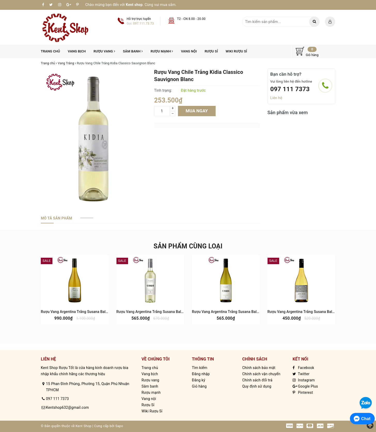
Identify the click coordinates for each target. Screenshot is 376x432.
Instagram (304, 380)
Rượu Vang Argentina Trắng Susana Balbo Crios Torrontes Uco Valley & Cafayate (182, 312)
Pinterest (303, 392)
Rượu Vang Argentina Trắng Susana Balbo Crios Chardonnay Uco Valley (250, 312)
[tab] (56, 218)
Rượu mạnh (162, 51)
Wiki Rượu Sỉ (236, 51)
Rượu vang (104, 51)
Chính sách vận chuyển (261, 374)
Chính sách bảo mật (258, 368)
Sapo (119, 426)
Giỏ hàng (199, 386)
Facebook (303, 368)
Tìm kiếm (199, 368)
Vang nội (189, 51)
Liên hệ (276, 98)
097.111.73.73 (143, 23)
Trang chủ (50, 51)
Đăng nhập (201, 374)
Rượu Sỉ (211, 51)
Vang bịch (77, 51)
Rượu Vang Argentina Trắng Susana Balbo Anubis (308, 312)
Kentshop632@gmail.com (67, 407)
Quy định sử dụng (256, 386)
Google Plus (305, 386)
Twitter (301, 374)
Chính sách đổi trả (257, 380)
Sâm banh (133, 51)
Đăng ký (198, 380)
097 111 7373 (290, 89)
